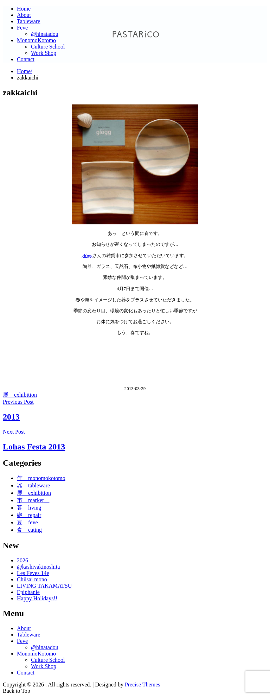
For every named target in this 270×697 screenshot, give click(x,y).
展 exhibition (20, 395)
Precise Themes (142, 685)
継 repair (29, 515)
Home (24, 9)
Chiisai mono (32, 579)
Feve (22, 28)
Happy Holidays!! (37, 598)
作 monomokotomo (41, 478)
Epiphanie (28, 592)
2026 (22, 560)
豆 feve (27, 522)
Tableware (28, 21)
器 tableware (33, 485)
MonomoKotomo (36, 40)
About (24, 15)
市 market (33, 500)
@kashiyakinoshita (38, 567)
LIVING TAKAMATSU (44, 586)
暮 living (29, 508)
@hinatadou (44, 34)
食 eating (29, 530)
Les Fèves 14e (33, 573)
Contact (25, 59)
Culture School (48, 47)
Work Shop (43, 53)
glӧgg (87, 255)
